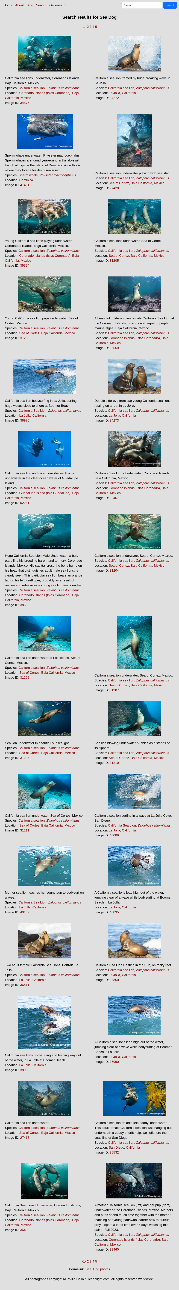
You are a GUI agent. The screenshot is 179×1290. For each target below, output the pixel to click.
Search (41, 5)
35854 (24, 265)
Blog (30, 5)
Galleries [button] (56, 5)
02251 (24, 503)
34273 (114, 420)
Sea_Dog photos (98, 1269)
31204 (114, 570)
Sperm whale (28, 175)
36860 (114, 980)
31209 (24, 338)
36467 (114, 498)
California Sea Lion (32, 410)
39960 (114, 1249)
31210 (114, 763)
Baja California (141, 183)
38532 (114, 1152)
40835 (114, 912)
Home (8, 5)
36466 (24, 1230)
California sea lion (32, 88)
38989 (24, 1070)
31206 (24, 677)
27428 (114, 188)
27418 (24, 1137)
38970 (24, 420)
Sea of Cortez (119, 183)
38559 (114, 348)
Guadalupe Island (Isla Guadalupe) (44, 493)
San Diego (116, 1147)
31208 (24, 758)
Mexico (26, 98)
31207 (114, 690)
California (129, 93)
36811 (24, 985)
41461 (24, 185)
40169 (24, 912)
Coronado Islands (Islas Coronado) (44, 93)
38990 (114, 1062)
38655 (24, 605)
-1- (84, 27)
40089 (114, 835)
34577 (24, 103)
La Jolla (114, 93)
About (19, 5)
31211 (24, 830)
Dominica (26, 180)
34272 (114, 98)
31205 (114, 260)
